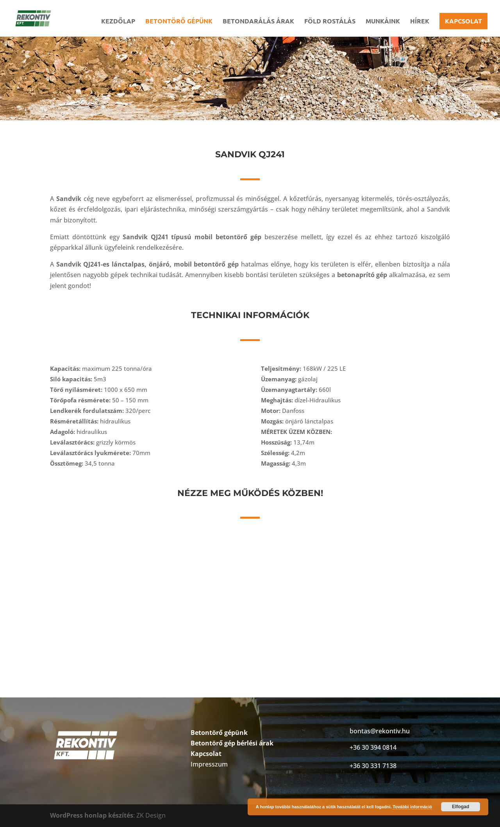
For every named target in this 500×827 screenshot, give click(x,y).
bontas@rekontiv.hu (380, 731)
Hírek (419, 21)
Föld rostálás (329, 21)
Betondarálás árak (258, 21)
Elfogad (460, 806)
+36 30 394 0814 (373, 747)
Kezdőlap (118, 21)
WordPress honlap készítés (91, 815)
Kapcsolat (463, 21)
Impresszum (209, 764)
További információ (412, 806)
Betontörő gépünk (178, 21)
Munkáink (383, 21)
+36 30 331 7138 (373, 765)
